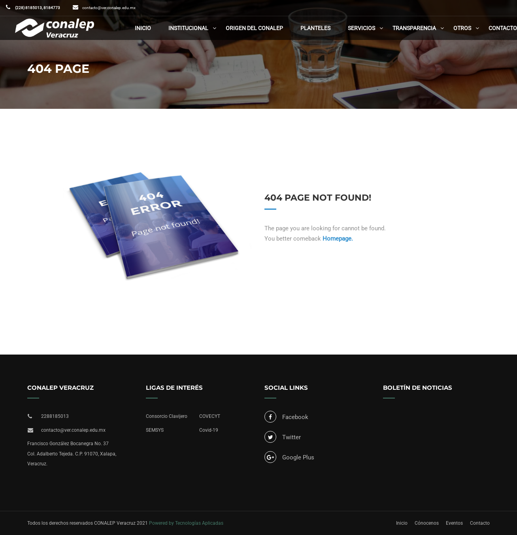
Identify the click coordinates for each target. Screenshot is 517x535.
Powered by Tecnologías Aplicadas (186, 523)
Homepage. (338, 238)
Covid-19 (208, 430)
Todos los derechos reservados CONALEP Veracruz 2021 (87, 523)
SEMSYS (155, 430)
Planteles (315, 28)
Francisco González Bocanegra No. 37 (68, 443)
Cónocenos (427, 523)
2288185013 (55, 416)
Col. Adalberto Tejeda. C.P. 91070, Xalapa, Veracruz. (71, 459)
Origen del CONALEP (254, 28)
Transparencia (414, 28)
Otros (462, 28)
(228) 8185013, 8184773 (37, 8)
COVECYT (209, 416)
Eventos (454, 523)
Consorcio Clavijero (166, 416)
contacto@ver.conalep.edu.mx (109, 8)
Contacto (503, 28)
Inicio (143, 28)
